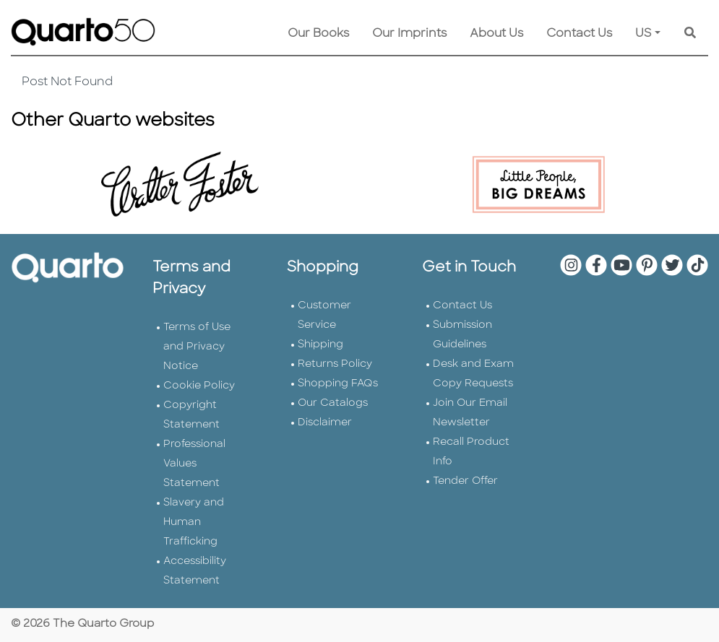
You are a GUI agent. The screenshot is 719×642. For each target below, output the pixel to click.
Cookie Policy (199, 386)
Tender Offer (465, 481)
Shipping (320, 344)
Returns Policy (335, 364)
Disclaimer (325, 422)
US (643, 34)
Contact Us (579, 34)
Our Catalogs (333, 403)
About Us (496, 34)
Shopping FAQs (338, 383)
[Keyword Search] (690, 34)
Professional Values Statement (194, 464)
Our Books (318, 34)
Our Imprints (409, 34)
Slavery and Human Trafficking (193, 522)
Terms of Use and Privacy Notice (197, 347)
